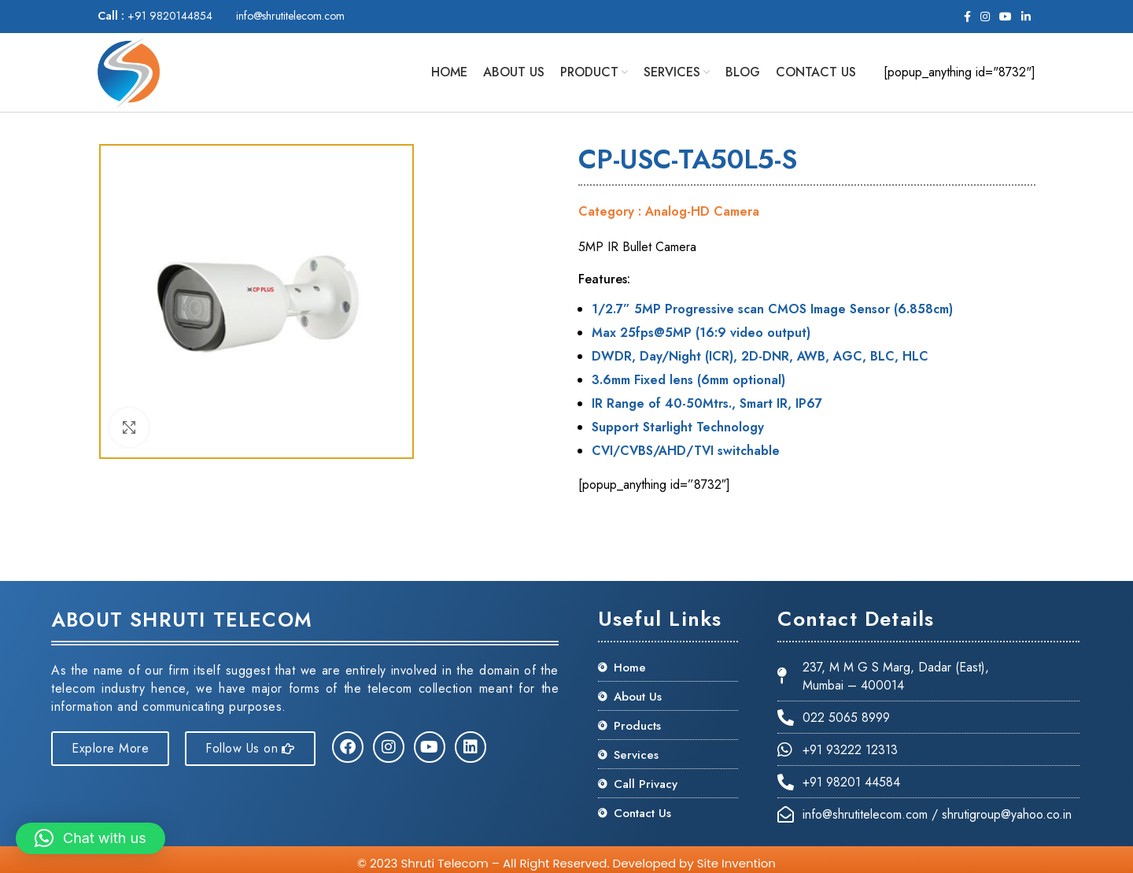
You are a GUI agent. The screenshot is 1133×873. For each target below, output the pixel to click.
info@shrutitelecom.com (290, 16)
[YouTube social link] (1006, 16)
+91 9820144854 (155, 16)
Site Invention (736, 863)
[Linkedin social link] (1026, 16)
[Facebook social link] (967, 16)
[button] (90, 838)
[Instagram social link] (985, 16)
